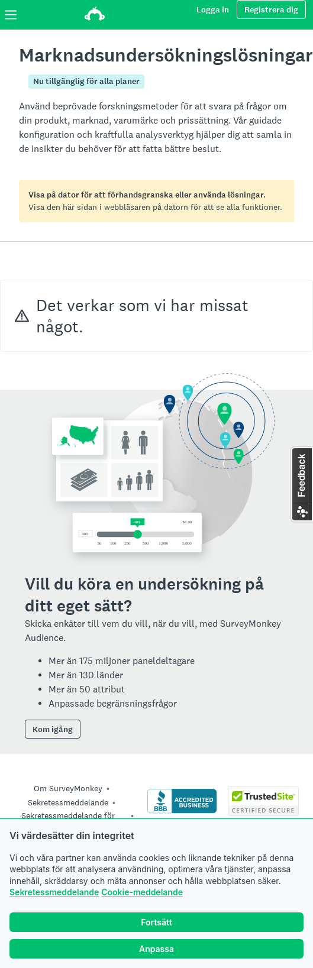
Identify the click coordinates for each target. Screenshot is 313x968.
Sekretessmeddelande (54, 892)
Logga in (212, 9)
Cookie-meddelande (142, 892)
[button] (301, 484)
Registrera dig (271, 9)
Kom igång (53, 729)
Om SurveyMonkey (68, 788)
